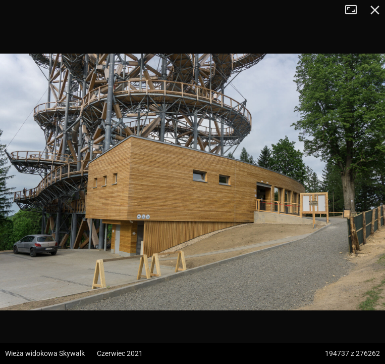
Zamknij (375, 10)
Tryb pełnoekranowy (355, 10)
